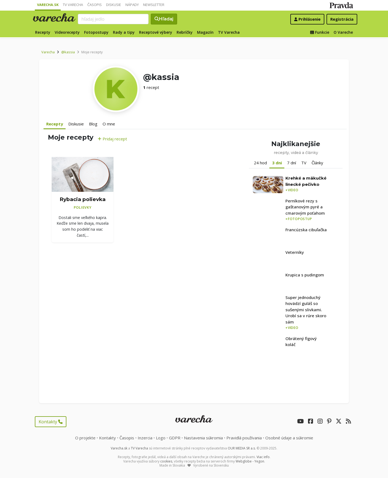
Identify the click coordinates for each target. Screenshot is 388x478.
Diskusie (113, 4)
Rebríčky (185, 32)
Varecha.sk (47, 4)
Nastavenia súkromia (203, 437)
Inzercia (145, 437)
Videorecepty (67, 32)
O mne (109, 124)
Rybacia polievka (83, 199)
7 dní (291, 162)
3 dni (277, 162)
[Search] (113, 19)
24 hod (260, 162)
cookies (166, 461)
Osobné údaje (289, 437)
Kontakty (51, 422)
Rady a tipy (124, 32)
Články (317, 162)
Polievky (83, 207)
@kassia (68, 52)
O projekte (85, 437)
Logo (160, 437)
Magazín (205, 32)
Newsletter (153, 4)
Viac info (263, 457)
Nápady (132, 4)
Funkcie (319, 32)
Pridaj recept (112, 138)
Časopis (94, 4)
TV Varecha (73, 4)
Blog (93, 124)
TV (303, 162)
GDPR (174, 437)
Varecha (48, 52)
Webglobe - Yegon (250, 461)
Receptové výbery (155, 32)
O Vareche (343, 32)
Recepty (42, 32)
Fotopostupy (96, 32)
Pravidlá (244, 437)
